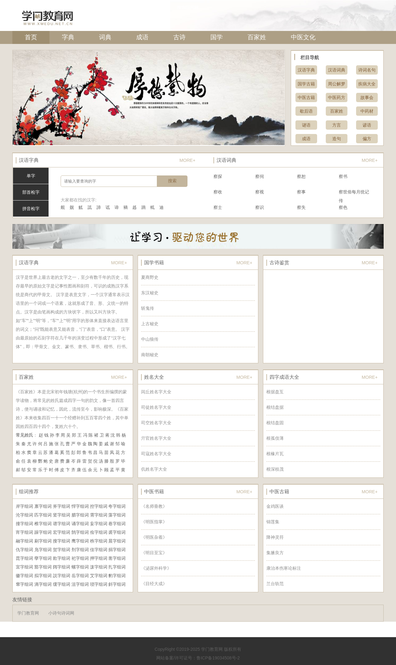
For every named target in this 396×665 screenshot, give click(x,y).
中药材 (366, 111)
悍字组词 (80, 506)
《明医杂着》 (154, 537)
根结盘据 (275, 407)
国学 (216, 37)
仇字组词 (24, 549)
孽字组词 (43, 558)
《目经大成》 (154, 583)
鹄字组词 (80, 532)
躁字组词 (43, 532)
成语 (142, 37)
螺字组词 (80, 566)
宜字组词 (24, 566)
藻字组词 (117, 514)
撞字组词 (24, 523)
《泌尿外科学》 (156, 568)
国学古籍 (306, 83)
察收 (217, 191)
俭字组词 (98, 532)
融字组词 (24, 540)
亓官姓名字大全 (156, 438)
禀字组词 (43, 506)
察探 (217, 176)
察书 (343, 176)
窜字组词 (24, 584)
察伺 (259, 176)
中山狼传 (149, 339)
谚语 (367, 125)
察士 (217, 207)
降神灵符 (275, 537)
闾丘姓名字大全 (156, 391)
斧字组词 (61, 506)
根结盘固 (275, 422)
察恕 (301, 176)
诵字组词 (80, 523)
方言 (336, 125)
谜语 (306, 125)
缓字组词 (61, 584)
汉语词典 (336, 69)
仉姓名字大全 (154, 469)
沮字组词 (80, 584)
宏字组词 (61, 532)
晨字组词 (117, 540)
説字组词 (61, 575)
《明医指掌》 (154, 521)
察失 (301, 207)
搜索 (172, 180)
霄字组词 (98, 514)
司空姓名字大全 (156, 422)
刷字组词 (43, 540)
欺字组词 (61, 558)
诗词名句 (367, 69)
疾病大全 (367, 83)
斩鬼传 (147, 308)
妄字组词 (98, 523)
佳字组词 (98, 549)
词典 (105, 37)
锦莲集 (272, 521)
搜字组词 (61, 540)
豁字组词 (43, 566)
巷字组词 (117, 523)
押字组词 (98, 558)
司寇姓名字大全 (156, 453)
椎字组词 (43, 523)
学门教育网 (28, 613)
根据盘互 (275, 391)
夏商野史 (149, 277)
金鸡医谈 (275, 506)
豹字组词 (117, 575)
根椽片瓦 (275, 453)
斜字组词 (117, 584)
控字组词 (98, 506)
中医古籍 (306, 97)
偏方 (367, 138)
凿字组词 (117, 558)
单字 (31, 175)
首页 (31, 37)
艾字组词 (98, 575)
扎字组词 (117, 566)
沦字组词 (24, 514)
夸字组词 (117, 506)
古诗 (179, 37)
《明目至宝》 (154, 552)
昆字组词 (24, 558)
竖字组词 (61, 514)
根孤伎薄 (275, 438)
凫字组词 (43, 549)
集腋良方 (275, 552)
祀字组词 (80, 558)
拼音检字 (31, 208)
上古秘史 (149, 323)
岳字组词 (80, 575)
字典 (68, 37)
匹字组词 (43, 514)
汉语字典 (306, 69)
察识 (259, 207)
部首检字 (31, 192)
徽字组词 (24, 575)
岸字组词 (24, 506)
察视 (259, 191)
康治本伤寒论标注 (283, 568)
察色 (343, 207)
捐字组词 (117, 549)
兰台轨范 (275, 583)
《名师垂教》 (154, 506)
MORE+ (187, 160)
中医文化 (303, 37)
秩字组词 (98, 540)
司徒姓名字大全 (156, 407)
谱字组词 (61, 523)
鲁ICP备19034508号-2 (218, 657)
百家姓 (257, 37)
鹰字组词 (80, 540)
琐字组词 (98, 584)
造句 (336, 138)
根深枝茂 (275, 469)
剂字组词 (80, 549)
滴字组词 (43, 584)
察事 (301, 191)
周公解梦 (336, 83)
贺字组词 (61, 549)
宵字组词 (24, 532)
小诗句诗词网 (61, 613)
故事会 (366, 97)
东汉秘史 (149, 292)
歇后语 (306, 111)
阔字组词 (61, 566)
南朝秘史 (149, 354)
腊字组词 (80, 514)
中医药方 (336, 97)
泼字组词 (98, 566)
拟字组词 (43, 575)
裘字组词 (117, 532)
